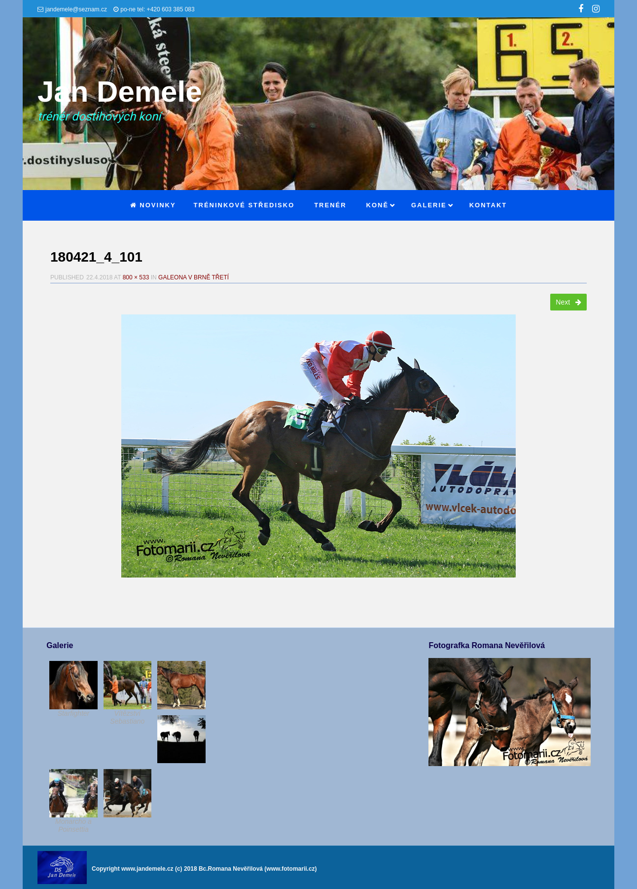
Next (568, 302)
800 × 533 (136, 277)
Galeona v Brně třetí (193, 277)
